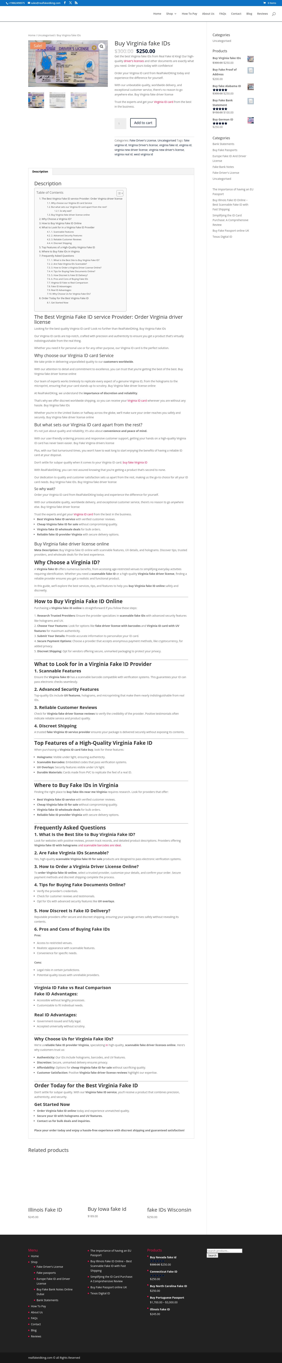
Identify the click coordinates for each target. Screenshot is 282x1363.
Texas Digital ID (222, 236)
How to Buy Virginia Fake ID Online (61, 223)
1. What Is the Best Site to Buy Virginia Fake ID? (75, 260)
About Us (208, 13)
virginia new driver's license (166, 150)
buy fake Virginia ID (135, 462)
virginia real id (124, 154)
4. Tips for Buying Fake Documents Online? (73, 271)
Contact (236, 13)
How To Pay (189, 13)
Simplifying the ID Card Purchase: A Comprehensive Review (231, 220)
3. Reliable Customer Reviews (66, 239)
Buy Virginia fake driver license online (70, 214)
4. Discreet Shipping (61, 243)
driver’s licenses (134, 61)
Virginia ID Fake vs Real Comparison (69, 282)
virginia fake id (168, 145)
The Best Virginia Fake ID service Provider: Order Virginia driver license (82, 198)
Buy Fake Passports (225, 150)
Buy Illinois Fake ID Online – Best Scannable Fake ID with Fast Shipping (230, 204)
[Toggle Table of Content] (118, 193)
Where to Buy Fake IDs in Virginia (61, 251)
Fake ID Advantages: (61, 286)
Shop (169, 13)
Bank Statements (223, 144)
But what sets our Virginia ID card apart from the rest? (79, 206)
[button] (101, 46)
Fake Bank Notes (223, 167)
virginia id (185, 145)
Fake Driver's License (143, 140)
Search (212, 1255)
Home (157, 13)
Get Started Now (59, 302)
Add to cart (143, 122)
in (107, 1045)
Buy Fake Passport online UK (231, 230)
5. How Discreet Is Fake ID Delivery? (69, 275)
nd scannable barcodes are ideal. (100, 845)
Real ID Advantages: (61, 290)
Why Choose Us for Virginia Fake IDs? (71, 293)
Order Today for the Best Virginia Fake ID (65, 298)
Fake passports (46, 1273)
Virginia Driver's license (143, 145)
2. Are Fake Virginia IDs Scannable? (69, 263)
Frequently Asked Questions (58, 255)
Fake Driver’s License (50, 1267)
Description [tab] (40, 171)
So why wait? (66, 211)
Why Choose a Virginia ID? (56, 219)
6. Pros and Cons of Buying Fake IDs (69, 278)
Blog (249, 13)
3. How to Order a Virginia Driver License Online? (76, 267)
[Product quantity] (120, 123)
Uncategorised (46, 35)
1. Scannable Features (62, 231)
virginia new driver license (131, 150)
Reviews (262, 13)
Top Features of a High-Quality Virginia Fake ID (68, 247)
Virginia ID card (163, 102)
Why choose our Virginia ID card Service (71, 203)
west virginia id (143, 154)
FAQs (222, 13)
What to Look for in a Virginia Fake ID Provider (68, 227)
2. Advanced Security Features (66, 235)
